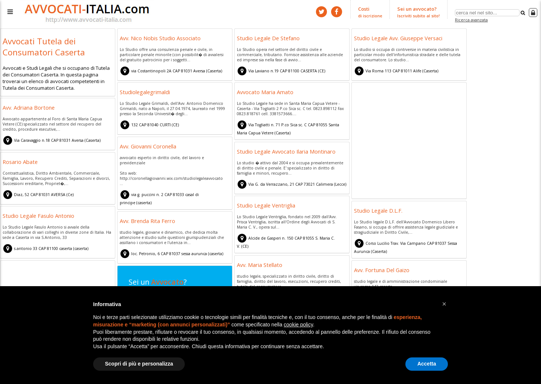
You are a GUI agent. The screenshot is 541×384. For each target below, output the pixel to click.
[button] (444, 304)
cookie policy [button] (298, 325)
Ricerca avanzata (471, 20)
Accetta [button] (426, 364)
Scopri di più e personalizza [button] (139, 364)
